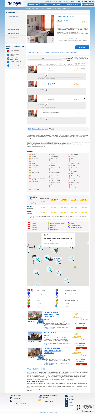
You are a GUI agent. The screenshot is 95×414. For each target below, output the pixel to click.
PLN (46, 129)
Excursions (74, 52)
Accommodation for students (58, 223)
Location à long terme (76, 225)
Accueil (28, 8)
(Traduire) (32, 218)
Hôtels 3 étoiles (39, 8)
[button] (75, 267)
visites (45, 4)
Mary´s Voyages (42, 412)
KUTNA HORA (50, 332)
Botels (72, 223)
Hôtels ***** (34, 229)
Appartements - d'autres (76, 227)
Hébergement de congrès (13, 41)
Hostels (53, 227)
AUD (43, 129)
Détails (81, 328)
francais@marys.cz (18, 401)
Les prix (47, 52)
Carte (67, 52)
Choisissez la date (68, 58)
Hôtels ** (34, 223)
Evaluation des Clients (57, 52)
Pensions (53, 225)
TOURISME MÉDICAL (88, 4)
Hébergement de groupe (13, 37)
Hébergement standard (13, 20)
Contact (65, 1)
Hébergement (33, 4)
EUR (29, 129)
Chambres (39, 52)
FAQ (60, 1)
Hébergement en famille (13, 33)
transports (57, 4)
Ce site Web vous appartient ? (51, 243)
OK (69, 243)
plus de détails (51, 70)
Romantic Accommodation (14, 29)
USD (33, 129)
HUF (52, 129)
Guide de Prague (72, 4)
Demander (82, 47)
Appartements (54, 229)
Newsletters (48, 1)
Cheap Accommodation (13, 25)
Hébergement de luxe (13, 16)
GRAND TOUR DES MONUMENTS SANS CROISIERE (52, 351)
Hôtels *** (34, 225)
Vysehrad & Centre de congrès (53, 8)
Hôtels (32, 8)
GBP (36, 129)
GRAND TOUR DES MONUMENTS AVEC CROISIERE (52, 314)
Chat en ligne (87, 411)
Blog (55, 1)
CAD (39, 129)
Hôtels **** (34, 227)
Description (31, 52)
